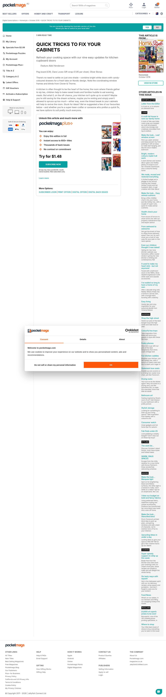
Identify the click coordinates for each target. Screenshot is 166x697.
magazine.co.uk (136, 661)
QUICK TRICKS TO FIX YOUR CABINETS (56, 20)
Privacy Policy (10, 676)
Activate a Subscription (15, 94)
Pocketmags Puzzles (14, 53)
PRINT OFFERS (64, 192)
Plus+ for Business (12, 673)
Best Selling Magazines (14, 661)
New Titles (9, 658)
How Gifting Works (43, 669)
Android (70, 658)
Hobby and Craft (43, 14)
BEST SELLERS (9, 14)
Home (7, 36)
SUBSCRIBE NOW (53, 164)
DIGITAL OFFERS (79, 192)
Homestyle (23, 20)
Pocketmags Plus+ (13, 65)
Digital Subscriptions (10, 20)
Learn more (44, 178)
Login (101, 675)
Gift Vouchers (11, 88)
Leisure (79, 14)
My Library (9, 41)
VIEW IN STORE (151, 83)
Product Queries (105, 655)
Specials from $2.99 (14, 47)
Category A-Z (11, 76)
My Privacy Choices (13, 688)
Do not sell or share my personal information (55, 365)
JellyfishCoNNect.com (139, 664)
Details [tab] (83, 339)
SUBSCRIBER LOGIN (47, 192)
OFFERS (25, 14)
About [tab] (122, 339)
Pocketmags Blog (12, 667)
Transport (64, 14)
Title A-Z (8, 70)
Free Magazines (11, 664)
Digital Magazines (74, 667)
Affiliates (102, 658)
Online (69, 661)
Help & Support (11, 100)
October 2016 (34, 20)
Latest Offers (10, 82)
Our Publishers (11, 670)
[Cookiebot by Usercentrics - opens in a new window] (127, 331)
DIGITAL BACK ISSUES (98, 192)
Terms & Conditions (13, 682)
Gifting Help (41, 672)
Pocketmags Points (75, 664)
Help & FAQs (41, 655)
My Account (10, 59)
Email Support (41, 658)
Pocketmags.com (136, 658)
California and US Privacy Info (17, 679)
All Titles (8, 655)
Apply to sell (103, 672)
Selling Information (106, 669)
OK (110, 365)
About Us (133, 655)
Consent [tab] (44, 339)
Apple (69, 655)
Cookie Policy (10, 685)
